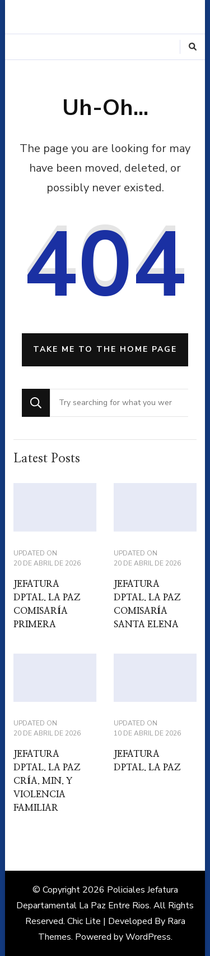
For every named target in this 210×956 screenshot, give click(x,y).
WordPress (148, 937)
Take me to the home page (105, 349)
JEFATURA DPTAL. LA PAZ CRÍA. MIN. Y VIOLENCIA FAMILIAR (47, 781)
